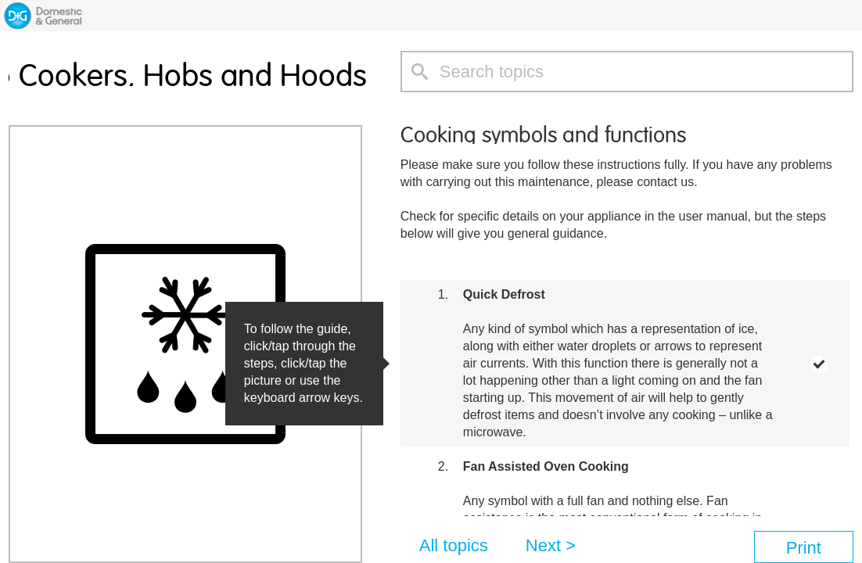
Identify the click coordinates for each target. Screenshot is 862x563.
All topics (453, 545)
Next (543, 545)
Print (803, 548)
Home (43, 15)
